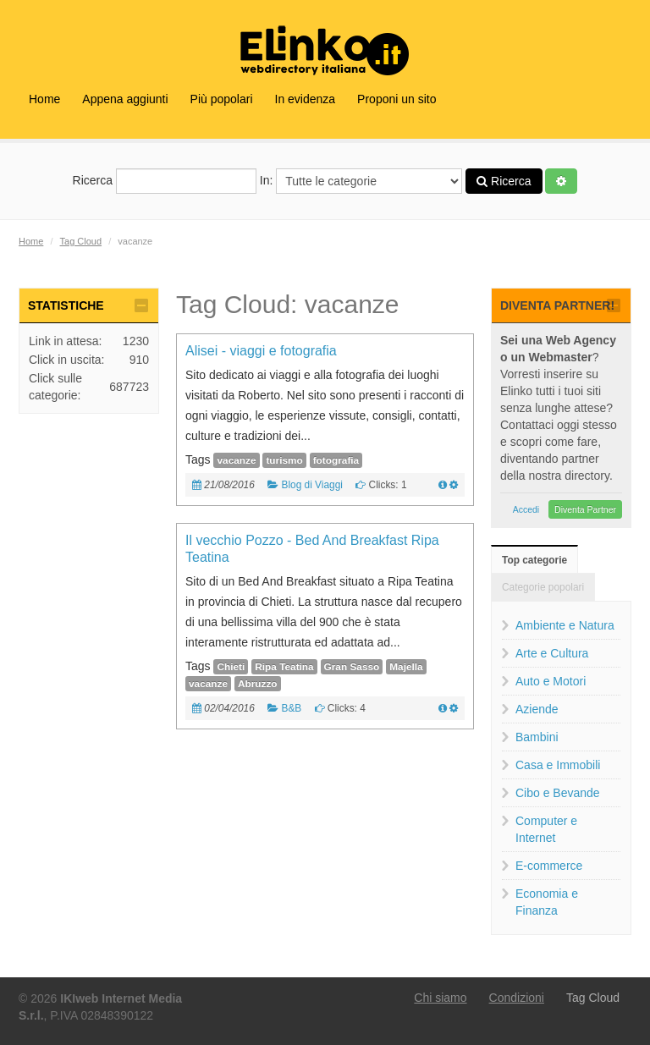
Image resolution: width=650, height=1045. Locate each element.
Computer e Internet (546, 829)
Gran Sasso (352, 667)
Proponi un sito (396, 99)
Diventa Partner (585, 509)
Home (44, 99)
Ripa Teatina (284, 667)
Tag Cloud (81, 241)
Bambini (537, 737)
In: (361, 181)
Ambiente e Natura (564, 625)
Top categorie (534, 560)
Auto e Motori (550, 681)
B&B (291, 708)
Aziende (537, 709)
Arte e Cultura (551, 653)
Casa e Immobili (557, 765)
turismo (284, 460)
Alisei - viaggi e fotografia (261, 351)
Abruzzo (258, 684)
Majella (405, 667)
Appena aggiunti (125, 99)
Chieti (231, 667)
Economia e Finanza (546, 902)
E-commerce (548, 865)
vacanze (236, 460)
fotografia (336, 460)
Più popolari (221, 99)
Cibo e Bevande (557, 793)
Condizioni (516, 998)
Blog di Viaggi (312, 485)
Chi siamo (440, 998)
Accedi (526, 509)
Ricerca (164, 181)
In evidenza (305, 99)
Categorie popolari (543, 587)
